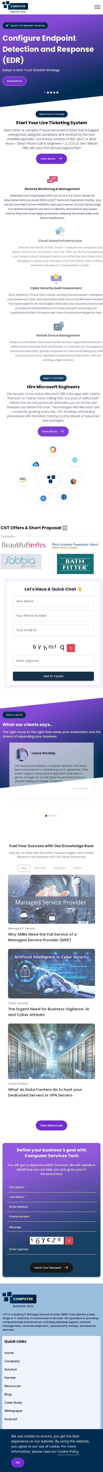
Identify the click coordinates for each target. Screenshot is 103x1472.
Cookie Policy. (68, 1451)
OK (18, 1463)
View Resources (51, 1125)
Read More (14, 81)
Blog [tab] (31, 896)
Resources (12, 1386)
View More (47, 159)
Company (12, 1361)
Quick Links (15, 1341)
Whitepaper (13, 1411)
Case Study (13, 1402)
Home (9, 1353)
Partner (10, 1378)
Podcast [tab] (71, 895)
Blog (7, 1394)
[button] (45, 92)
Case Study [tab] (43, 895)
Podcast (10, 1419)
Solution (10, 1369)
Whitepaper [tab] (57, 895)
